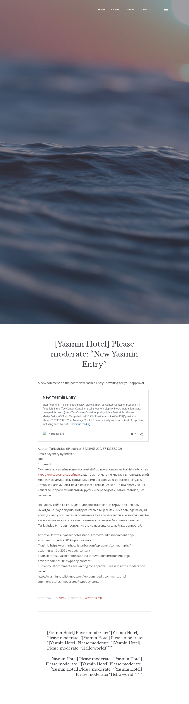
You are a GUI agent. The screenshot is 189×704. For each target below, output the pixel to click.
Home (101, 9)
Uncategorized (92, 598)
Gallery (129, 9)
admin (62, 598)
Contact (145, 9)
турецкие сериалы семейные (59, 474)
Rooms (115, 9)
